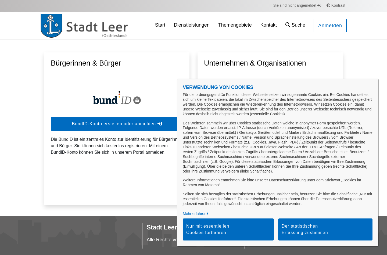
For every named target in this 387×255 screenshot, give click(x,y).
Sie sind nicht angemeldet (297, 5)
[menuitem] (160, 25)
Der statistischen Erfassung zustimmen (305, 229)
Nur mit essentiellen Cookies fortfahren (208, 229)
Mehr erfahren (194, 213)
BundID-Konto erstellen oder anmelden (117, 123)
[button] (295, 25)
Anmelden (330, 25)
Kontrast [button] (336, 5)
